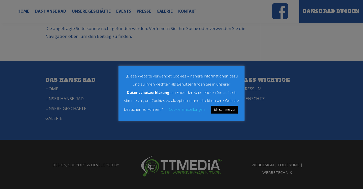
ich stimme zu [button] (224, 109)
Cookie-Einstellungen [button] (187, 109)
